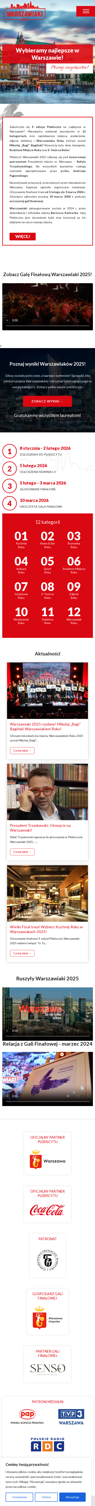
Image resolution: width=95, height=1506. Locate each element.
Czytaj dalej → (22, 750)
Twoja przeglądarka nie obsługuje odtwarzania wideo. (47, 306)
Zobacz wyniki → (47, 401)
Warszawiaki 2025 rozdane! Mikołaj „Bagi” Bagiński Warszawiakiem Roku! (45, 726)
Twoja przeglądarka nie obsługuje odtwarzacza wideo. (47, 1013)
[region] (45, 1482)
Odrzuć (46, 1497)
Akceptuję (72, 1497)
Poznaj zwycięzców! (70, 67)
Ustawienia (19, 1497)
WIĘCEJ (22, 236)
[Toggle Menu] (86, 11)
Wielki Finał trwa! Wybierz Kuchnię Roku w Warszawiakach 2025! (46, 929)
